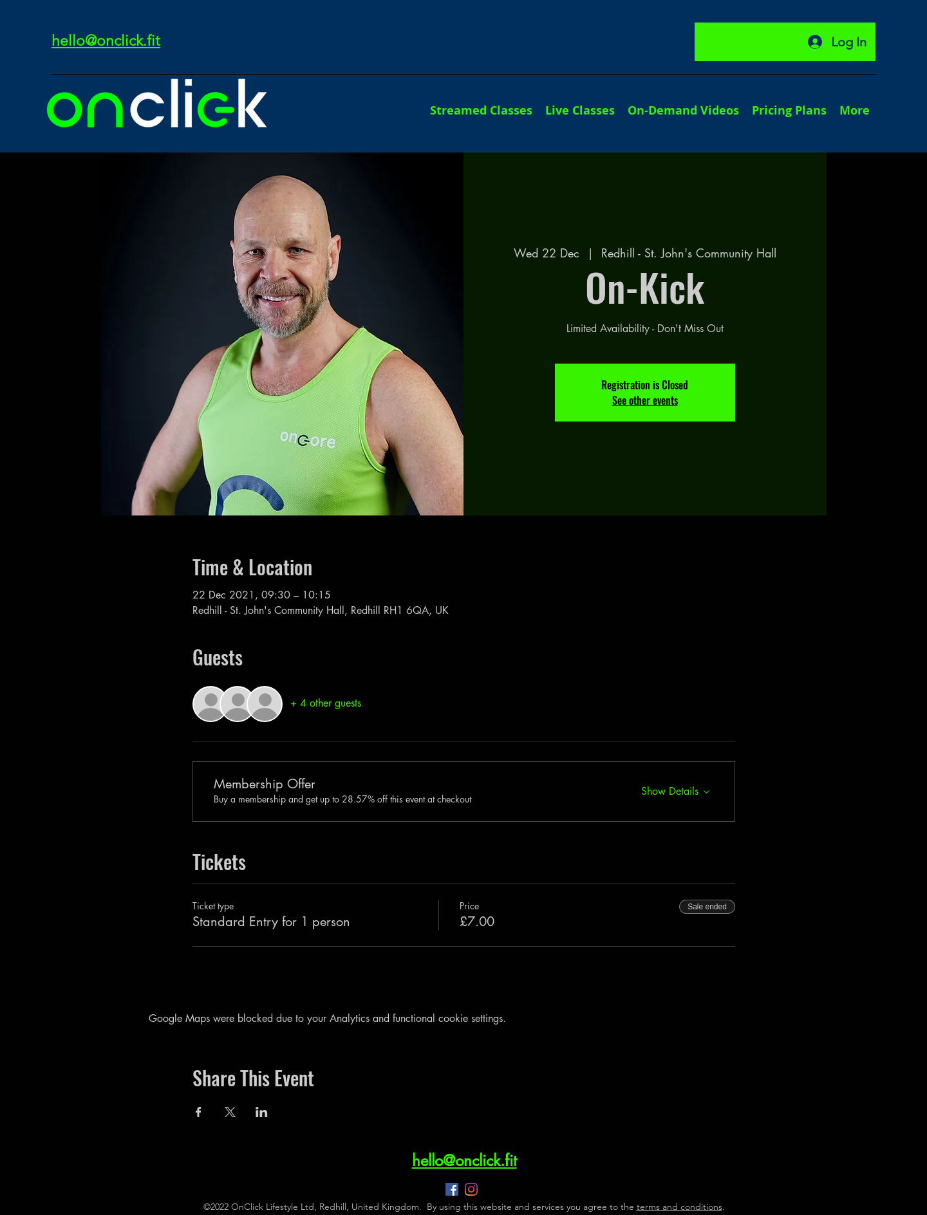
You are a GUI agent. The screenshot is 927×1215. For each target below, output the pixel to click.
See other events (645, 400)
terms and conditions (679, 1206)
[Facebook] (451, 1189)
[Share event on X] (230, 1112)
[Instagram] (471, 1189)
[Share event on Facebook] (198, 1112)
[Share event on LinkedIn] (262, 1112)
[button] (854, 110)
